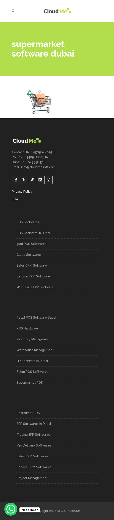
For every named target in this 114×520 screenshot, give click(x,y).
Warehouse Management (35, 350)
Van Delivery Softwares (34, 445)
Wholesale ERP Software (35, 287)
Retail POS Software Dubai (36, 317)
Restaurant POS (28, 413)
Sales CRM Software (32, 265)
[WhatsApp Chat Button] (10, 509)
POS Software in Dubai (33, 233)
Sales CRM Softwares (32, 456)
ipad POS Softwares (31, 244)
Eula (15, 199)
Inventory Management (34, 339)
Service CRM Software (33, 276)
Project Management (32, 478)
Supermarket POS (30, 382)
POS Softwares (28, 222)
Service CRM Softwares (34, 467)
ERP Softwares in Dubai (34, 423)
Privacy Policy (22, 191)
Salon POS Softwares (32, 371)
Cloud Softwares (29, 254)
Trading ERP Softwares (33, 434)
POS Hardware (27, 328)
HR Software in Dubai (32, 361)
